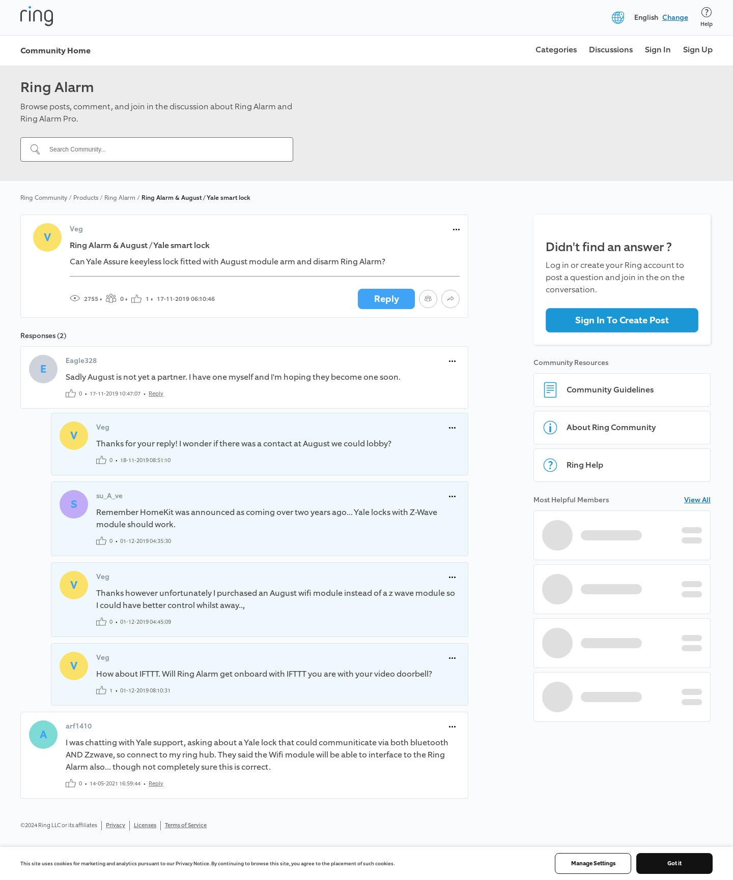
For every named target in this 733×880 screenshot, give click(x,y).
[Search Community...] (163, 149)
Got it (674, 863)
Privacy (115, 825)
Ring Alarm (119, 198)
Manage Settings (593, 863)
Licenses (145, 825)
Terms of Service (186, 825)
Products (85, 198)
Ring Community (43, 198)
